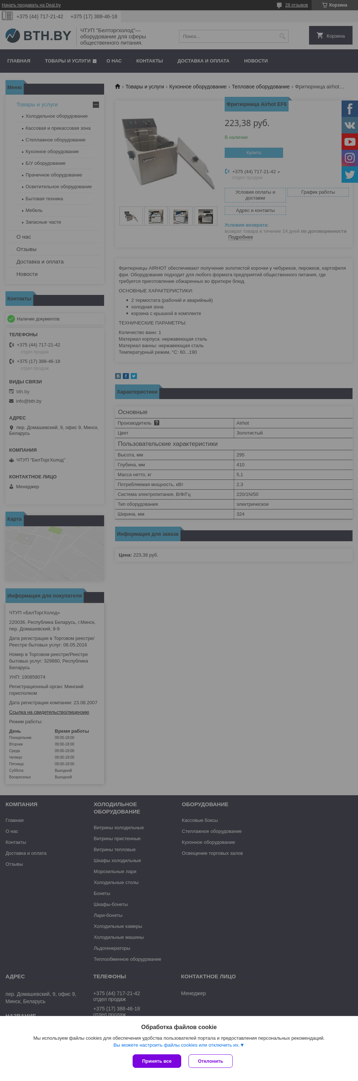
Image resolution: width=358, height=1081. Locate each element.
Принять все (157, 1061)
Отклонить (210, 1061)
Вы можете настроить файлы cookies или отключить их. (176, 1045)
